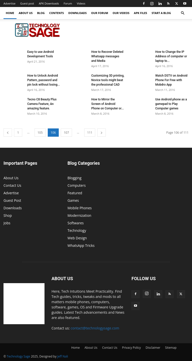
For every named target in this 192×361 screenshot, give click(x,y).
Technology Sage (18, 356)
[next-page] (101, 132)
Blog (40, 13)
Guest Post (12, 200)
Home (10, 13)
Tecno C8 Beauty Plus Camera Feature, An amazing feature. (41, 104)
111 (89, 132)
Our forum (99, 13)
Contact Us (12, 185)
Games (73, 200)
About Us (26, 13)
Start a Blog (161, 13)
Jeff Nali (62, 356)
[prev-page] (8, 132)
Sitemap (170, 347)
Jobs (7, 223)
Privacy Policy (131, 347)
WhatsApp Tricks (81, 245)
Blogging (75, 177)
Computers (77, 185)
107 (66, 132)
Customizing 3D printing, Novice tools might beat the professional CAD (107, 80)
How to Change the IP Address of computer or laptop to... (171, 56)
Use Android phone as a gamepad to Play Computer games (171, 104)
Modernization (79, 215)
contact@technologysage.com (95, 328)
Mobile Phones (80, 208)
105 (40, 132)
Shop (8, 215)
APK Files (140, 13)
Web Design (77, 238)
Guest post (27, 3)
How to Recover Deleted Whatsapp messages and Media (107, 56)
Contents (56, 13)
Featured (75, 193)
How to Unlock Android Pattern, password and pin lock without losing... (43, 80)
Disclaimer (153, 347)
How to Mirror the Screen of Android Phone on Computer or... (107, 104)
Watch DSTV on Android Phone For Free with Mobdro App (171, 80)
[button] (182, 13)
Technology (77, 230)
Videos (81, 3)
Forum (68, 3)
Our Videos (121, 13)
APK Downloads (49, 3)
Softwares (76, 223)
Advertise (10, 3)
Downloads (77, 13)
